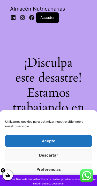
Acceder (47, 17)
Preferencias (48, 169)
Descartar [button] (57, 183)
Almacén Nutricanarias (37, 9)
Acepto (48, 141)
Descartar (48, 155)
